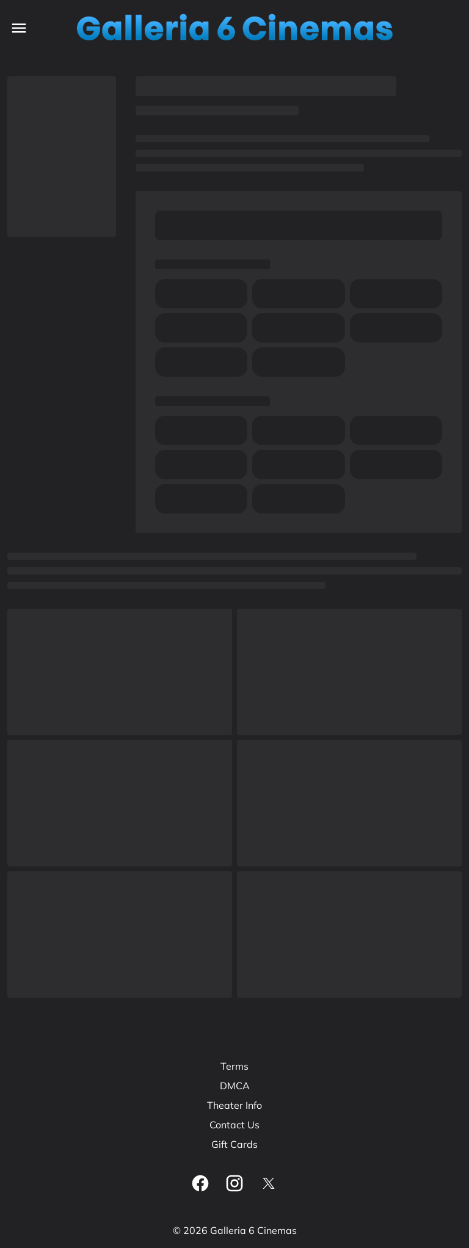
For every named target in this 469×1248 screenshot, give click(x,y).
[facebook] (200, 1183)
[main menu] (19, 28)
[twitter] (268, 1183)
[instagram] (234, 1183)
